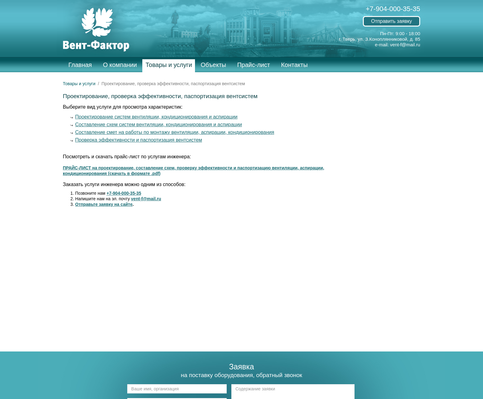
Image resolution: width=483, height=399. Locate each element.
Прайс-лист (253, 64)
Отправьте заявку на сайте (103, 204)
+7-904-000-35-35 (393, 9)
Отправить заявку (391, 21)
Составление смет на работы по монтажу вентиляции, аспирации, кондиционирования (174, 132)
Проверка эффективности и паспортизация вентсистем (138, 140)
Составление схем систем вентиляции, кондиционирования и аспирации (158, 124)
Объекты (213, 64)
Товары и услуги (168, 65)
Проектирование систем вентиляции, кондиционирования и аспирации (156, 116)
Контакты (294, 64)
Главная (80, 64)
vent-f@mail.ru (405, 44)
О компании (120, 64)
